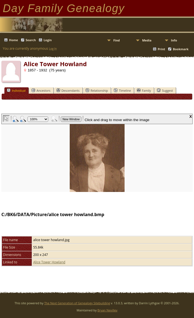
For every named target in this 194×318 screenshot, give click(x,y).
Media (146, 40)
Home (13, 40)
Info (174, 40)
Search (31, 40)
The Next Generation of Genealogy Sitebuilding (77, 303)
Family (144, 90)
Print (161, 49)
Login (48, 40)
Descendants (68, 90)
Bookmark (181, 49)
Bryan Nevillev (107, 310)
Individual (16, 90)
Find (116, 40)
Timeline (122, 90)
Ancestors (41, 90)
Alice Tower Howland (49, 262)
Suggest (165, 90)
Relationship (97, 90)
